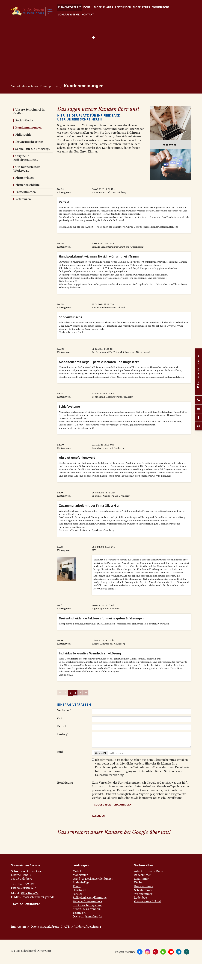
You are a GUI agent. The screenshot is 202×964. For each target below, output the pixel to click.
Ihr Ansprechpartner (29, 141)
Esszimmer (141, 878)
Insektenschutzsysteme (87, 905)
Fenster (77, 893)
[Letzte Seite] (86, 693)
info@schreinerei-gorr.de (38, 897)
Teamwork (79, 912)
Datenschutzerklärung (45, 926)
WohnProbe (160, 7)
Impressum (18, 926)
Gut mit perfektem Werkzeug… (27, 168)
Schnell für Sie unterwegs (32, 148)
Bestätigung (65, 782)
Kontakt (88, 14)
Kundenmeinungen (84, 86)
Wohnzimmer (143, 893)
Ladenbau (140, 897)
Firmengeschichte (27, 184)
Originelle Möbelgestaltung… (25, 157)
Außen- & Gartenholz (87, 909)
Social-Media (24, 120)
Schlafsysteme (69, 14)
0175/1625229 (29, 893)
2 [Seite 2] (75, 692)
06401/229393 (26, 884)
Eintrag (62, 734)
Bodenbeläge (81, 882)
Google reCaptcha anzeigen (112, 805)
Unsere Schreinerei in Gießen (29, 111)
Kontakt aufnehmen (26, 904)
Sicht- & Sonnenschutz (87, 901)
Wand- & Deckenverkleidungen (93, 878)
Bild (60, 751)
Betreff (61, 726)
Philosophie (23, 134)
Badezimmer (142, 874)
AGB (67, 926)
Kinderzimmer (143, 886)
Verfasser (64, 710)
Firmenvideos (24, 177)
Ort (59, 718)
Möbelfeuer (141, 7)
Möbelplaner (103, 7)
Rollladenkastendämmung (90, 897)
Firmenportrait (69, 7)
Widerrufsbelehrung (87, 926)
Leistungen (123, 7)
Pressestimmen (25, 191)
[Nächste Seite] (80, 693)
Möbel (87, 7)
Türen (76, 886)
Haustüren (79, 890)
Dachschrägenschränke (87, 916)
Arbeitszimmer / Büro (148, 871)
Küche (138, 882)
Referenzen (23, 199)
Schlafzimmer (143, 890)
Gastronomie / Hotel (147, 901)
